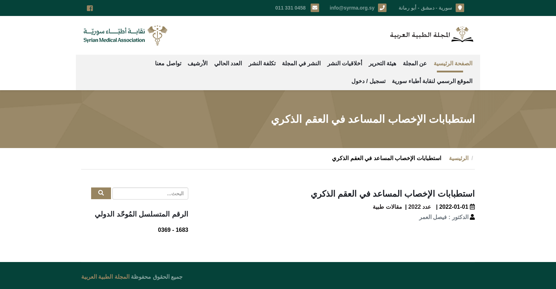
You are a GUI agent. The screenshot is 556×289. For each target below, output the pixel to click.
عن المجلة (415, 63)
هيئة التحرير (382, 63)
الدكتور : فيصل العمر (443, 217)
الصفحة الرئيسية (453, 63)
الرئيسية (458, 158)
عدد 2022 (419, 207)
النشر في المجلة (301, 63)
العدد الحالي (228, 63)
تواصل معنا (168, 63)
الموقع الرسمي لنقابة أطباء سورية (432, 81)
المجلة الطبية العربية (105, 277)
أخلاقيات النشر (344, 63)
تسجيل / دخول (368, 81)
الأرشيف (197, 63)
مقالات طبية (387, 207)
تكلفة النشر (262, 63)
